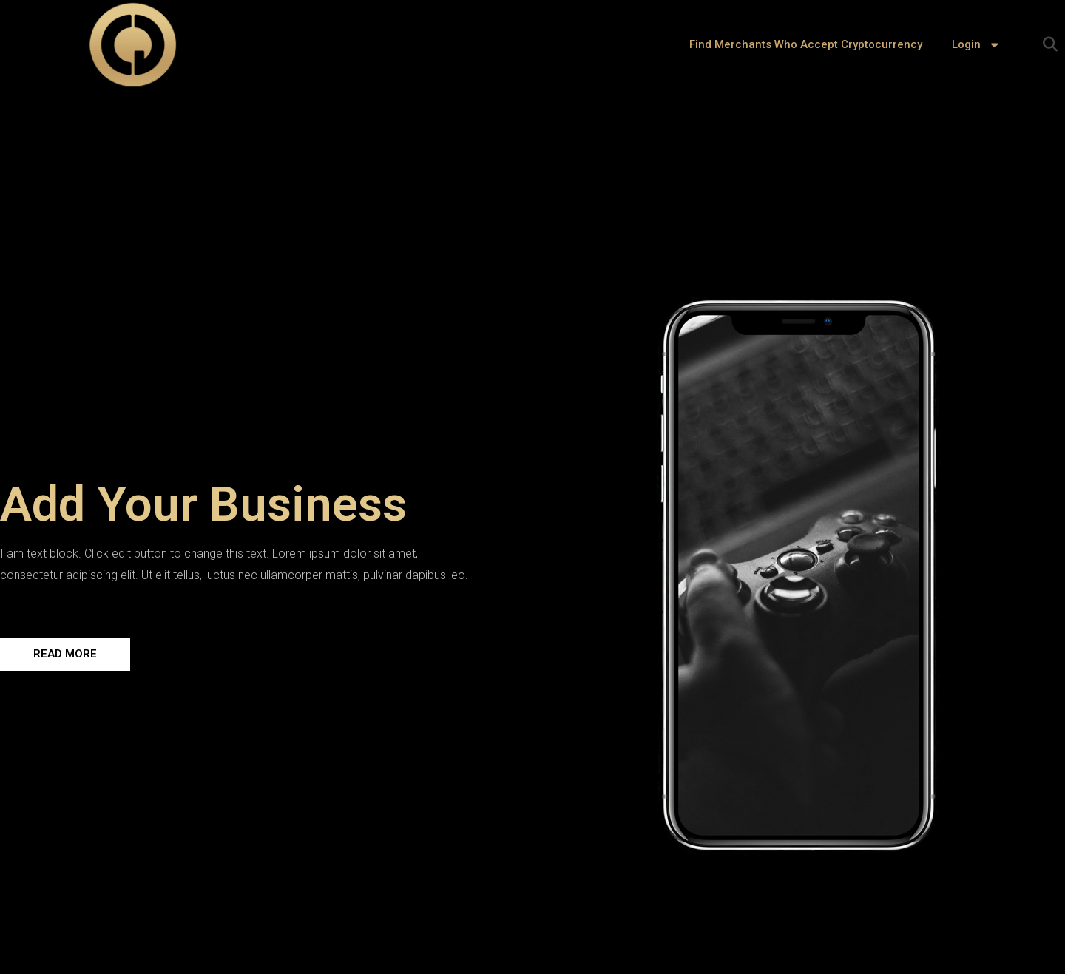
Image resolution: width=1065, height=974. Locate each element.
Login (977, 45)
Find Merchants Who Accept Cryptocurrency (805, 44)
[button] (1050, 44)
